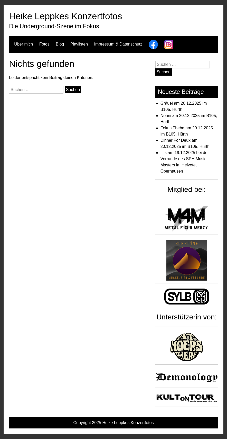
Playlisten (79, 44)
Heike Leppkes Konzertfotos (65, 16)
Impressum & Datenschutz (118, 44)
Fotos (44, 44)
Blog (60, 44)
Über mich (23, 44)
